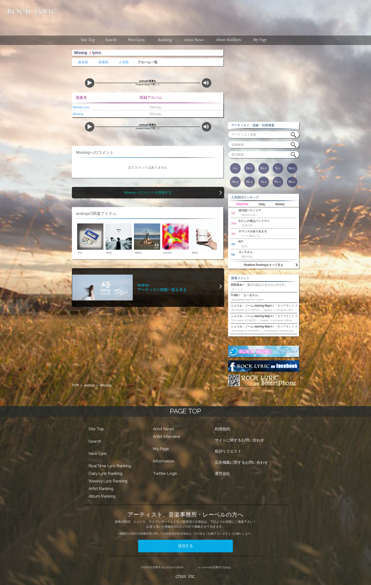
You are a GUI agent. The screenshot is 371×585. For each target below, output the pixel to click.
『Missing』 (154, 107)
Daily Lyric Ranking (105, 473)
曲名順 (83, 62)
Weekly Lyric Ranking (107, 481)
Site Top (96, 428)
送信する (185, 546)
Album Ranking (101, 496)
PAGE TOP (185, 411)
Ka (249, 168)
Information (163, 461)
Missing (77, 114)
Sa (263, 168)
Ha (235, 181)
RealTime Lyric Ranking (109, 465)
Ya (263, 181)
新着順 (103, 62)
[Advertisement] (216, 15)
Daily (262, 204)
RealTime (242, 204)
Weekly (279, 204)
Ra (277, 181)
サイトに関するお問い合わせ (239, 440)
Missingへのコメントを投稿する (148, 192)
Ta (278, 168)
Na (292, 168)
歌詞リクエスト (228, 451)
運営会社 (222, 473)
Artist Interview (166, 436)
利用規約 (222, 429)
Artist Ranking (100, 488)
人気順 (124, 62)
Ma (249, 181)
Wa (292, 181)
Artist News (163, 428)
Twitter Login (165, 473)
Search (94, 441)
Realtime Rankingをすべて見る (263, 265)
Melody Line (80, 107)
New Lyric (97, 453)
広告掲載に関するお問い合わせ (241, 462)
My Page (161, 448)
